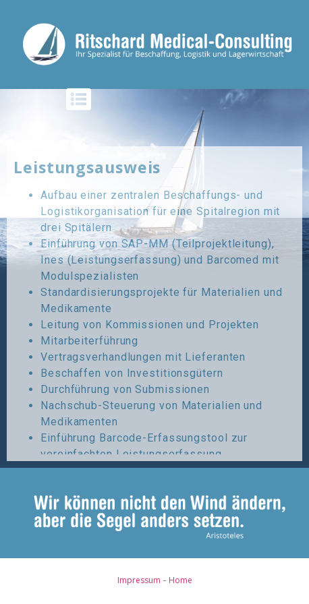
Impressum (139, 580)
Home (180, 580)
